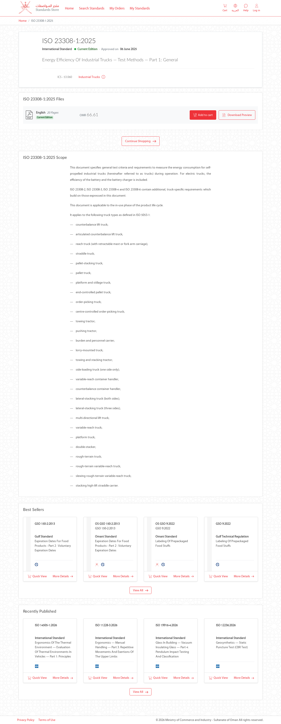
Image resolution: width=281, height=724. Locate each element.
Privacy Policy (25, 720)
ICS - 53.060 (65, 77)
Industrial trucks (92, 77)
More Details (63, 576)
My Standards (140, 8)
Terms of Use (46, 720)
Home (70, 7)
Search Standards (93, 7)
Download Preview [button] (237, 115)
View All (140, 590)
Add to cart (203, 115)
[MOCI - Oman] (39, 8)
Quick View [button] (37, 576)
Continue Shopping (140, 141)
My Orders (117, 8)
